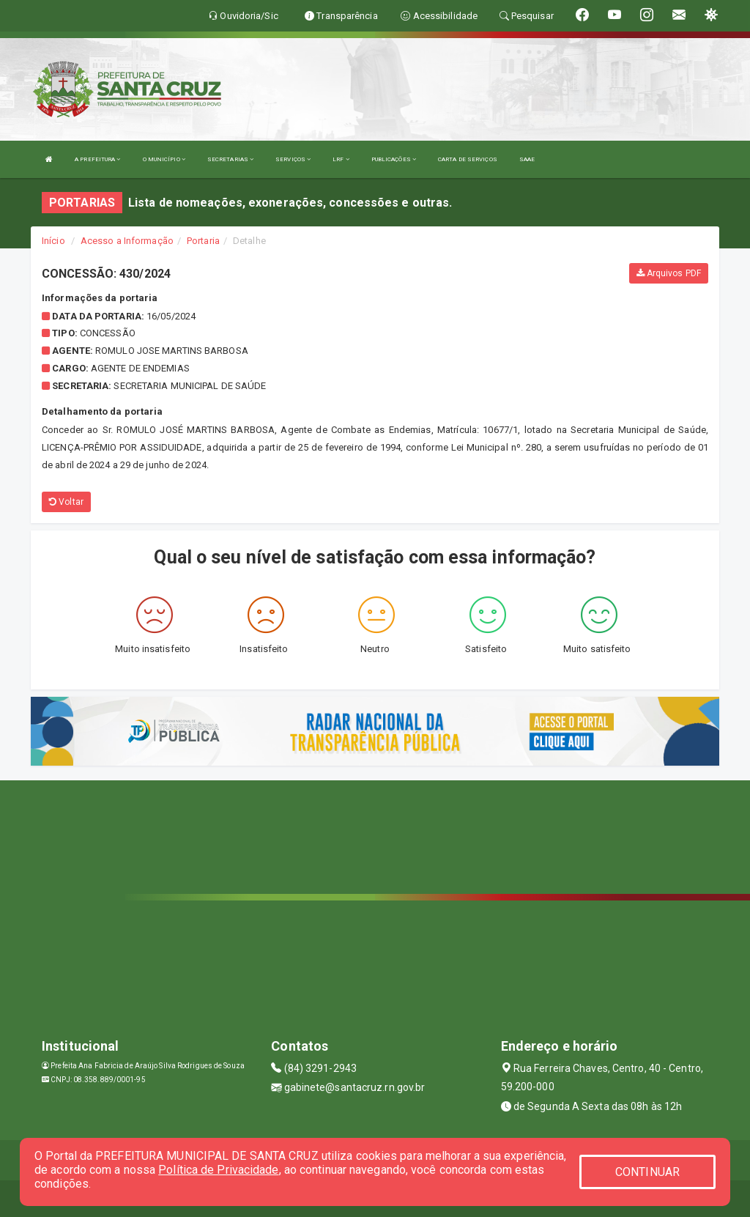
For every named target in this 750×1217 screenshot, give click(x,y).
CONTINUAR (647, 1172)
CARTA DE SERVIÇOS (467, 159)
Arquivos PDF (668, 273)
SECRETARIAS (230, 159)
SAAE (527, 159)
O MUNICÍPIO (164, 159)
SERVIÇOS (293, 159)
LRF (341, 159)
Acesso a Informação (127, 240)
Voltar (66, 502)
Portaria (203, 240)
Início (53, 240)
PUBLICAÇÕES (393, 159)
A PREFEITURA (97, 159)
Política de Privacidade (218, 1170)
